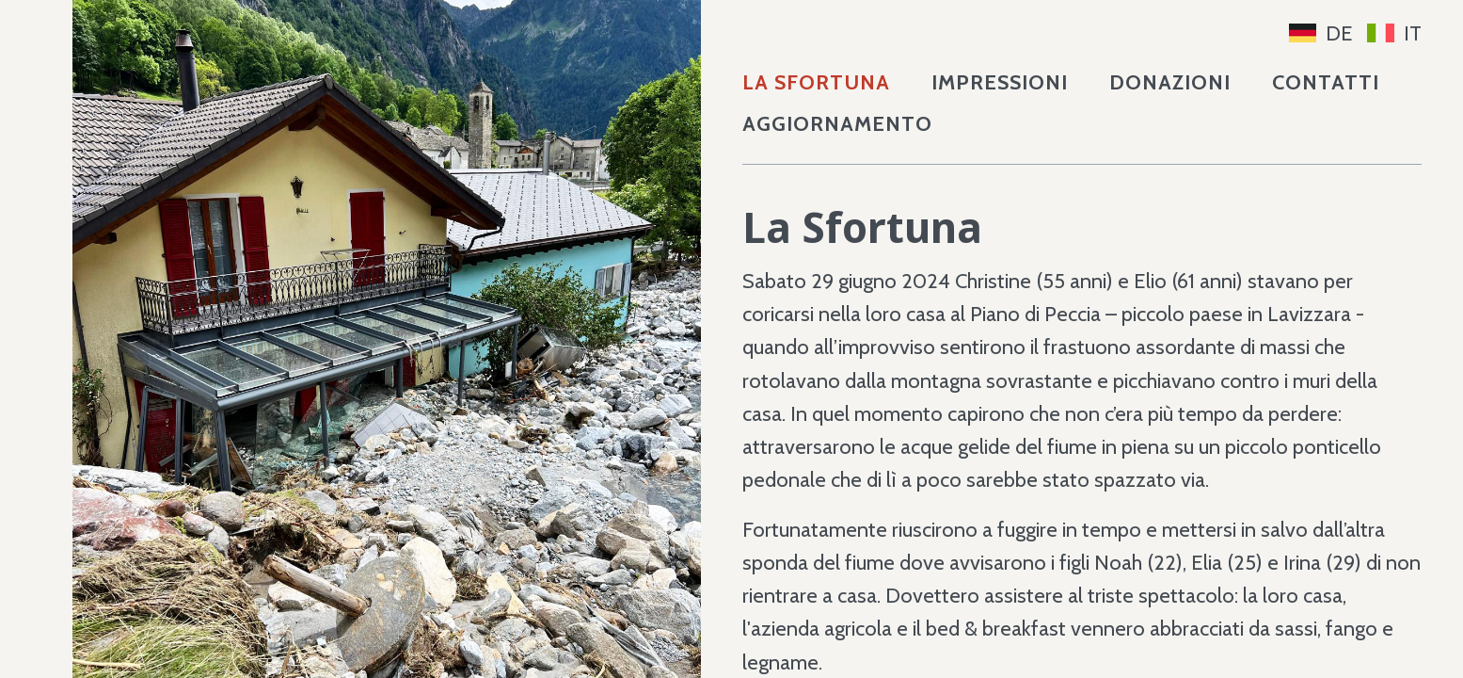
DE (1321, 33)
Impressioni (999, 82)
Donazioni (1170, 82)
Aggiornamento (837, 124)
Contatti (1325, 82)
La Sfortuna (816, 82)
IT (1394, 33)
